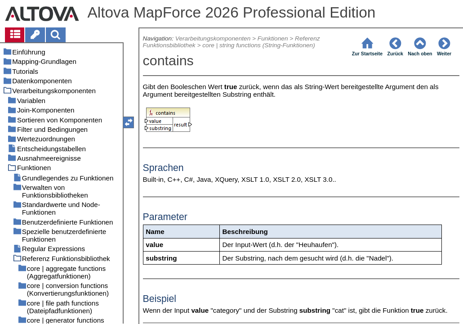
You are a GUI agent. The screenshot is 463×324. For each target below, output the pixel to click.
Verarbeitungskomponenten (212, 38)
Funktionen (273, 38)
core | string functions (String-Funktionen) (258, 45)
